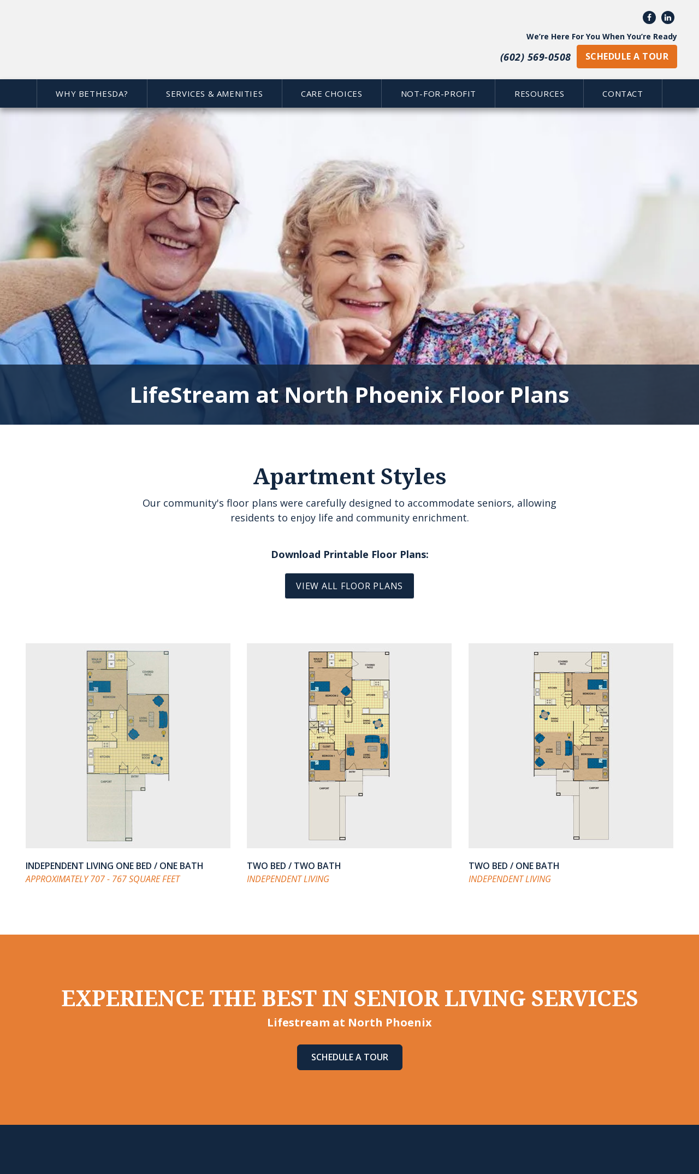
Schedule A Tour (349, 1057)
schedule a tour (626, 56)
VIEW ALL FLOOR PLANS (349, 586)
